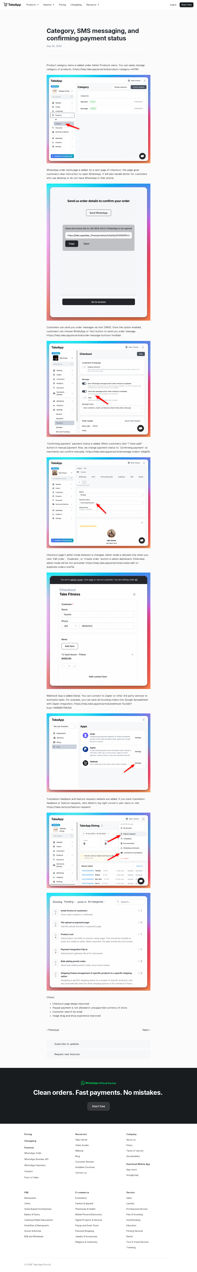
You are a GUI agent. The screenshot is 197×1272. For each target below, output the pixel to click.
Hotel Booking (133, 1220)
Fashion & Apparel (84, 1203)
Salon (129, 1198)
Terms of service (134, 1150)
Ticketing (131, 1247)
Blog (77, 1156)
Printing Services (134, 1231)
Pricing (28, 1134)
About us (131, 1139)
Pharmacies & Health (85, 1209)
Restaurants (30, 1198)
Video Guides (82, 1145)
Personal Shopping (84, 1231)
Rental (129, 1236)
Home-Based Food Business (38, 1209)
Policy (129, 1145)
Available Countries (85, 1167)
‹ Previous (53, 1029)
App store (131, 1169)
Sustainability (133, 1156)
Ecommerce (81, 1198)
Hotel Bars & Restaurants (36, 1225)
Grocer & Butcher (32, 1231)
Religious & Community (86, 1242)
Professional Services (137, 1209)
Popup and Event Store (87, 1225)
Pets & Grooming (134, 1214)
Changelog (30, 1141)
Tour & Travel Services (137, 1242)
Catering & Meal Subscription (38, 1220)
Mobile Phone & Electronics (88, 1214)
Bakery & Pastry (32, 1214)
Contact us (81, 1172)
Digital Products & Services (88, 1220)
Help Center (81, 1139)
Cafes (27, 1203)
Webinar (79, 1150)
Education (131, 1225)
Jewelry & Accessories (86, 1236)
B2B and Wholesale (33, 1236)
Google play (132, 1175)
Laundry (130, 1203)
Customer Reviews (84, 1161)
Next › (146, 1029)
